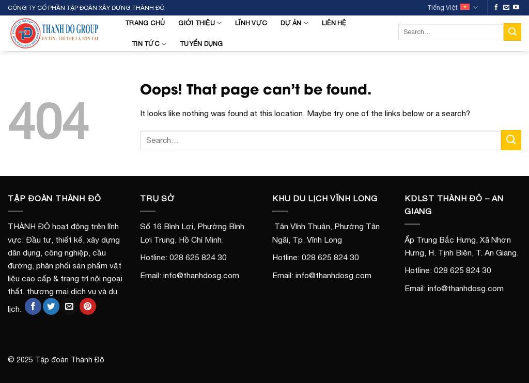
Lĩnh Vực (251, 23)
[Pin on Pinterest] (88, 306)
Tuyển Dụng (201, 43)
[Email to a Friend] (69, 306)
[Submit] (512, 31)
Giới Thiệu (200, 23)
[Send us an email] (506, 7)
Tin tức (149, 44)
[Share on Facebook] (33, 306)
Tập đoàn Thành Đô (69, 360)
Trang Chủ (145, 23)
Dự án (294, 23)
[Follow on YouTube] (516, 7)
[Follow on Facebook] (496, 7)
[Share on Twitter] (51, 306)
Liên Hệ (334, 23)
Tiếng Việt (452, 7)
